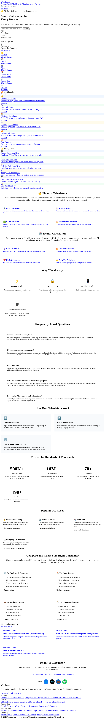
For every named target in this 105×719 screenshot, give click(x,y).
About (3, 715)
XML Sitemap (30, 715)
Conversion (30, 4)
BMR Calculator (34, 702)
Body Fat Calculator (49, 702)
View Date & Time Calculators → (14, 548)
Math (14, 4)
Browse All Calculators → (11, 693)
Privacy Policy (42, 715)
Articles (38, 4)
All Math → (71, 710)
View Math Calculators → (82, 530)
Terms (50, 715)
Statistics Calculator (26, 710)
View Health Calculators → (48, 528)
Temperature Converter (38, 706)
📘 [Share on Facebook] (46, 681)
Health (9, 4)
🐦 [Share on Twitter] (52, 681)
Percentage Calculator (9, 710)
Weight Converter (22, 706)
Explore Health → (63, 619)
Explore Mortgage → (64, 590)
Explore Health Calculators (64, 674)
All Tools (4, 9)
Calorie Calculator (20, 702)
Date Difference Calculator (56, 710)
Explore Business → (11, 619)
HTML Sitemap (19, 715)
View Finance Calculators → (12, 528)
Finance (4, 4)
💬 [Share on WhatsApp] (64, 681)
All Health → (62, 702)
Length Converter (7, 706)
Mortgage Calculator (32, 698)
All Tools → (5, 50)
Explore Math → (10, 590)
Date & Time (21, 4)
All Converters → (54, 706)
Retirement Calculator (49, 698)
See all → (4, 94)
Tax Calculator (64, 698)
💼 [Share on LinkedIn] (58, 681)
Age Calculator (40, 710)
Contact (56, 715)
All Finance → (75, 698)
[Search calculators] (14, 6)
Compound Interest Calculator (12, 698)
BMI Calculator (7, 702)
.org (5, 2)
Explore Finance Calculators (41, 674)
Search (26, 29)
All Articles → (6, 626)
